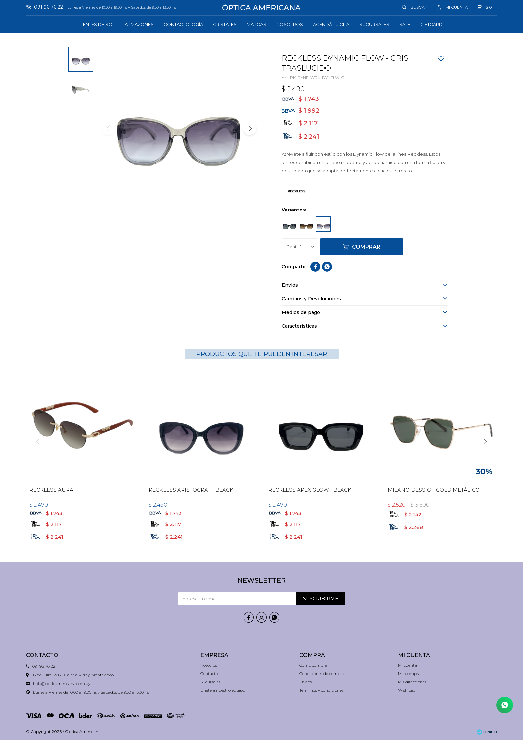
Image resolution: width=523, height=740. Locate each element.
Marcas (256, 24)
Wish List (406, 690)
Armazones (139, 24)
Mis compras (410, 673)
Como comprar (314, 665)
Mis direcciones (412, 681)
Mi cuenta (407, 665)
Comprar (366, 247)
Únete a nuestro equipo (222, 690)
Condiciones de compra (321, 673)
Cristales (225, 24)
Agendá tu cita (331, 24)
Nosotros (289, 24)
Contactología (183, 24)
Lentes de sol (98, 24)
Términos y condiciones (321, 690)
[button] (249, 128)
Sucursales (374, 24)
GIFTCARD (431, 24)
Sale (404, 24)
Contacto (209, 673)
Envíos (305, 681)
